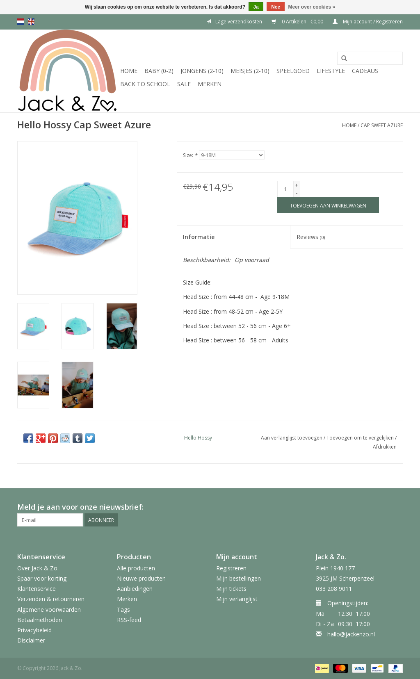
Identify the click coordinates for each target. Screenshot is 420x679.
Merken (209, 84)
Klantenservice (36, 588)
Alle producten (136, 568)
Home (128, 71)
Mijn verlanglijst (237, 599)
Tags (123, 609)
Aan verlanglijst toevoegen (291, 437)
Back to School (145, 84)
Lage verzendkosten (234, 21)
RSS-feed (129, 620)
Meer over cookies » (312, 7)
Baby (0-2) (158, 71)
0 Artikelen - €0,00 (298, 21)
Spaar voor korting (41, 578)
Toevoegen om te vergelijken (360, 437)
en (31, 21)
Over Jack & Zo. (38, 568)
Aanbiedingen (135, 588)
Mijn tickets (231, 588)
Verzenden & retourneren (50, 599)
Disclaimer (31, 640)
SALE (184, 84)
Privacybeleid (34, 630)
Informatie (199, 237)
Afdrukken (385, 446)
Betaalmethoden (39, 620)
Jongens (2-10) (202, 71)
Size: (190, 155)
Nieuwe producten (141, 578)
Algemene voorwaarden (49, 609)
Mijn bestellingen (238, 578)
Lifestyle (331, 71)
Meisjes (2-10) (250, 71)
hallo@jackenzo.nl (351, 634)
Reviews (311, 237)
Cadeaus (365, 71)
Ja (255, 7)
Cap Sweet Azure (382, 125)
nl (20, 21)
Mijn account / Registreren (368, 21)
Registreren (231, 568)
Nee (275, 7)
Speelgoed (293, 71)
